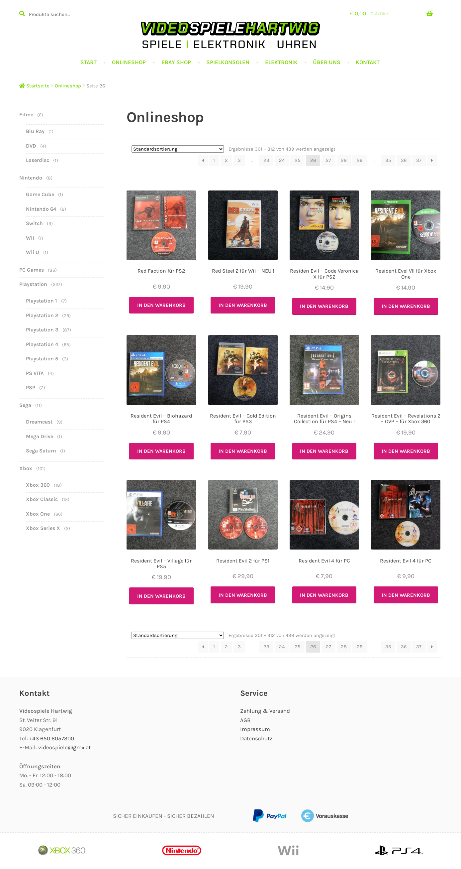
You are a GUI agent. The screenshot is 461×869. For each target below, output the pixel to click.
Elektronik (281, 62)
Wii (30, 238)
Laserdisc (37, 160)
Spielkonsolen (227, 62)
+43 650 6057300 (51, 738)
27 (328, 160)
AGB (245, 720)
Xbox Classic (42, 499)
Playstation (33, 284)
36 (404, 160)
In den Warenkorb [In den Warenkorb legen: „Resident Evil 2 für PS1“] (243, 595)
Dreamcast (39, 422)
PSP (30, 387)
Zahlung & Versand (265, 710)
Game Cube (40, 194)
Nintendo (30, 178)
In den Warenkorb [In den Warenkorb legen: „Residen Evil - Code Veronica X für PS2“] (324, 306)
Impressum (255, 729)
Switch (34, 223)
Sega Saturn (41, 450)
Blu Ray (35, 131)
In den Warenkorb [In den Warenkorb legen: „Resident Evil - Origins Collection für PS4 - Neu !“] (324, 451)
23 (266, 160)
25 (297, 160)
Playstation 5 (42, 358)
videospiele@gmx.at (64, 747)
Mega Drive (39, 436)
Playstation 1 (41, 301)
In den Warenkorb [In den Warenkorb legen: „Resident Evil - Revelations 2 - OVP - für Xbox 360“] (406, 451)
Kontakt (368, 62)
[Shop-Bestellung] (178, 149)
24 (282, 160)
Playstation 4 (42, 344)
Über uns (326, 62)
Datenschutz (256, 738)
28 (344, 160)
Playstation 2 (42, 315)
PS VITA (35, 373)
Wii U (32, 252)
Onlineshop (129, 62)
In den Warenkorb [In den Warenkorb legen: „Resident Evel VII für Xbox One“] (406, 306)
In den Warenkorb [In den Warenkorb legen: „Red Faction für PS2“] (161, 305)
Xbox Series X (43, 528)
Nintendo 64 (41, 209)
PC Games (31, 270)
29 (360, 160)
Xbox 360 (38, 485)
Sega (25, 405)
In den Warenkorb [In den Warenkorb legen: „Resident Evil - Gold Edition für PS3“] (243, 451)
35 (388, 160)
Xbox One (38, 514)
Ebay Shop (176, 62)
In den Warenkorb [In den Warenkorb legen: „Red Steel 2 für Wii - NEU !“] (243, 305)
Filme (26, 114)
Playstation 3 (42, 329)
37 (418, 160)
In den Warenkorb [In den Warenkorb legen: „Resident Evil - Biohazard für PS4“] (161, 451)
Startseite (37, 86)
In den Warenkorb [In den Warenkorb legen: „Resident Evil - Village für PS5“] (161, 596)
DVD (31, 146)
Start (88, 62)
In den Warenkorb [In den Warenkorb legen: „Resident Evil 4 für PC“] (324, 595)
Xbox (25, 468)
